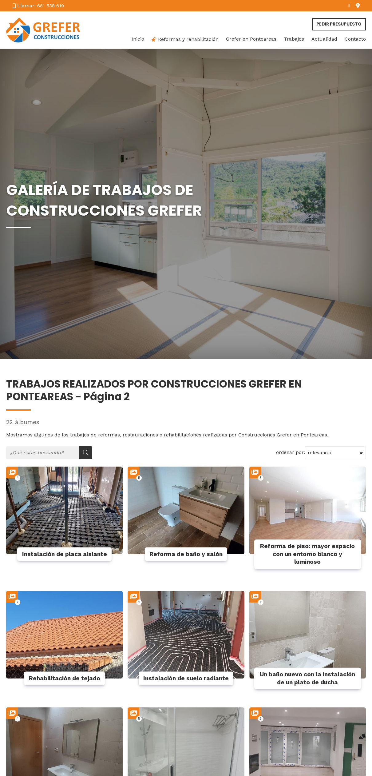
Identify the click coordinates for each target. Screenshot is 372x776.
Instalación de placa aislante (64, 554)
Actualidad (324, 39)
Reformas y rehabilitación (185, 39)
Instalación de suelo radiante (186, 678)
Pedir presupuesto (339, 24)
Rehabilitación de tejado (64, 678)
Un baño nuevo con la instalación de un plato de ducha (307, 678)
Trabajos (294, 39)
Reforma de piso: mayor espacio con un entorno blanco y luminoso (307, 554)
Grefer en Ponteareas (251, 39)
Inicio (138, 39)
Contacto (355, 39)
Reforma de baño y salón (186, 554)
